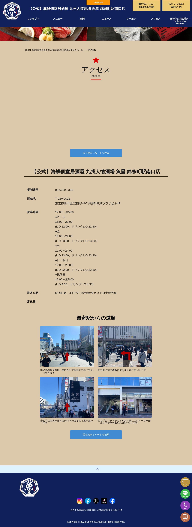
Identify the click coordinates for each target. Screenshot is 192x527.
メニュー (58, 18)
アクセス (155, 18)
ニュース (106, 18)
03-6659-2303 (64, 189)
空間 (82, 18)
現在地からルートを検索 (96, 153)
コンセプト (33, 18)
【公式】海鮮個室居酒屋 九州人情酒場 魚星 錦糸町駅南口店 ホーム (53, 50)
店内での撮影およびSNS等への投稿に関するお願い (96, 510)
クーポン (131, 18)
